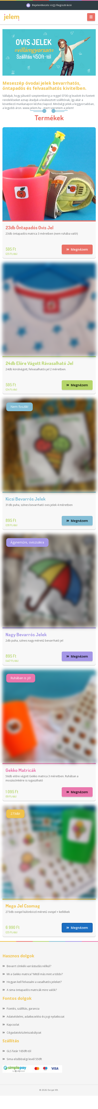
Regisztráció (64, 5)
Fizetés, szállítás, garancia (21, 1008)
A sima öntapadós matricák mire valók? (29, 990)
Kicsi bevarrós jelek (25, 498)
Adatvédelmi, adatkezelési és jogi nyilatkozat (33, 1016)
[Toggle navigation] (91, 17)
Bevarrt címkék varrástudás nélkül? (26, 966)
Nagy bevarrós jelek (26, 634)
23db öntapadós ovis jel (29, 227)
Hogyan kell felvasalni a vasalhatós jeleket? (32, 982)
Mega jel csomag (23, 905)
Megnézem (77, 249)
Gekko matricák (21, 770)
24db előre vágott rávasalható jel (39, 363)
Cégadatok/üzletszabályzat (21, 1033)
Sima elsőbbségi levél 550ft (22, 1059)
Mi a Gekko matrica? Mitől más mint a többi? (32, 974)
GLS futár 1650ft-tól (16, 1051)
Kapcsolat (10, 1024)
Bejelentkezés (41, 5)
